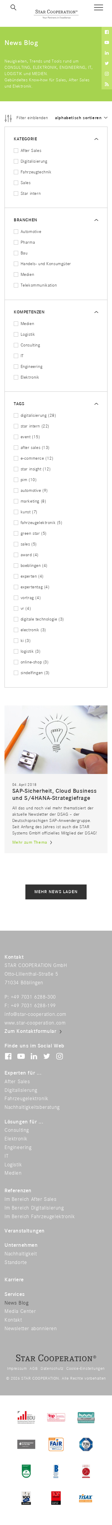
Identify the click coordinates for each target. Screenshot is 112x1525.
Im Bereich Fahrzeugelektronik (39, 1216)
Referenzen (18, 1190)
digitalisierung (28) (35, 415)
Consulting (27, 345)
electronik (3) (30, 630)
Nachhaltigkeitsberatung (32, 1107)
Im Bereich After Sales (30, 1199)
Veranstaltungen (24, 1231)
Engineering (28, 366)
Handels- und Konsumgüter (42, 264)
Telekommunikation (35, 285)
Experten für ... (23, 1073)
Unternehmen (21, 1245)
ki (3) (22, 640)
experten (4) (29, 576)
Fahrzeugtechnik (33, 172)
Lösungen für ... (24, 1122)
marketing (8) (30, 501)
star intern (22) (31, 426)
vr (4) (22, 608)
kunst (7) (25, 512)
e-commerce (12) (33, 458)
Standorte (15, 1262)
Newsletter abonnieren (30, 1328)
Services (14, 1294)
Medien (24, 274)
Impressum (17, 1369)
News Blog (16, 1303)
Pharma (24, 242)
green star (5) (30, 533)
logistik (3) (27, 651)
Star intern (27, 193)
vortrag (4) (27, 598)
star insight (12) (32, 469)
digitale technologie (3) (39, 619)
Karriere (14, 1280)
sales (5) (25, 544)
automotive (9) (31, 490)
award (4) (26, 555)
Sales (22, 183)
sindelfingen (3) (32, 673)
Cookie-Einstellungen (85, 1369)
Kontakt (13, 1320)
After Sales (27, 150)
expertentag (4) (32, 587)
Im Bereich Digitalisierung (34, 1208)
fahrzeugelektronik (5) (38, 522)
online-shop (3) (31, 662)
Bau (20, 253)
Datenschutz (52, 1369)
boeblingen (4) (30, 565)
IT (19, 356)
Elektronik (26, 377)
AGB (34, 1369)
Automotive (28, 231)
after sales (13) (32, 447)
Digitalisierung (30, 161)
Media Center (20, 1311)
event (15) (27, 437)
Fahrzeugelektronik (26, 1098)
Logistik (24, 334)
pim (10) (25, 480)
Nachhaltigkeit (20, 1254)
